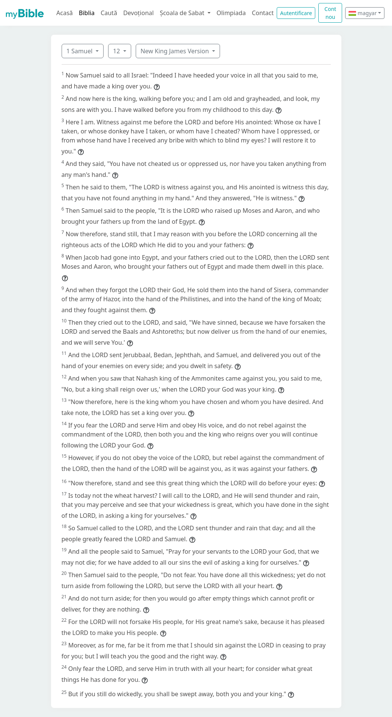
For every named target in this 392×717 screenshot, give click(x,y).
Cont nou (330, 12)
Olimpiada (231, 13)
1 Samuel (80, 51)
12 (117, 51)
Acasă (64, 13)
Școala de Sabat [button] (183, 13)
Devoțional (138, 13)
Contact (263, 13)
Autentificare (296, 13)
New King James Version (176, 51)
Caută (109, 13)
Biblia (87, 13)
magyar (363, 13)
